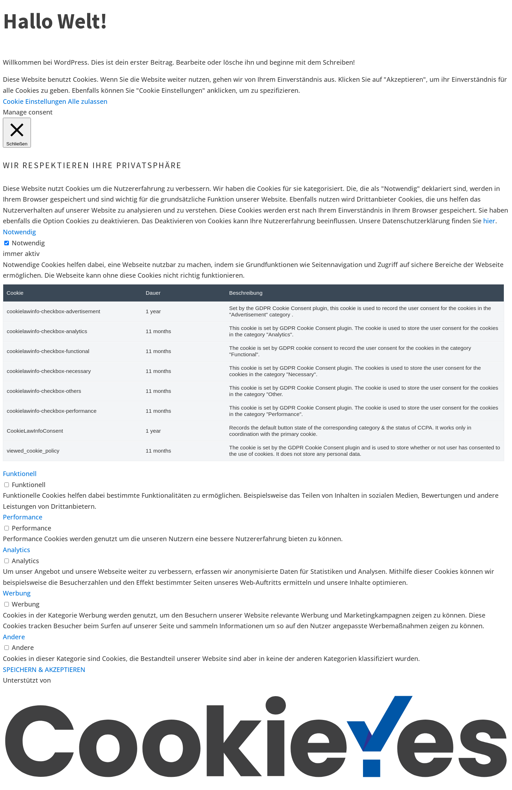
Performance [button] (22, 517)
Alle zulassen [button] (87, 101)
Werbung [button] (17, 593)
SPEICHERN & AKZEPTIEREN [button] (44, 669)
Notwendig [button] (19, 232)
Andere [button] (14, 636)
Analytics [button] (16, 549)
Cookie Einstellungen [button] (34, 101)
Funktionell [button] (20, 473)
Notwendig (28, 243)
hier (489, 221)
